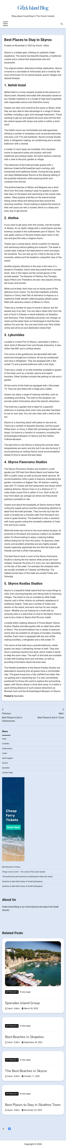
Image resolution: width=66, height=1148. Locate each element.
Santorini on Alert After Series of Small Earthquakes (22, 881)
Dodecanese (7, 748)
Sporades (18, 696)
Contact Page (7, 772)
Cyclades (5, 744)
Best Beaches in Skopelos (24, 1037)
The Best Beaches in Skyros (26, 1071)
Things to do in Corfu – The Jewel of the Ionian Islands (23, 872)
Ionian (4, 753)
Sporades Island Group (22, 1003)
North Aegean (7, 758)
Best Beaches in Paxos (11, 867)
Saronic (5, 763)
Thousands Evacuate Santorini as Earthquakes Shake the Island (27, 876)
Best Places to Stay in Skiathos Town (33, 1105)
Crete (4, 739)
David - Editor (42, 45)
